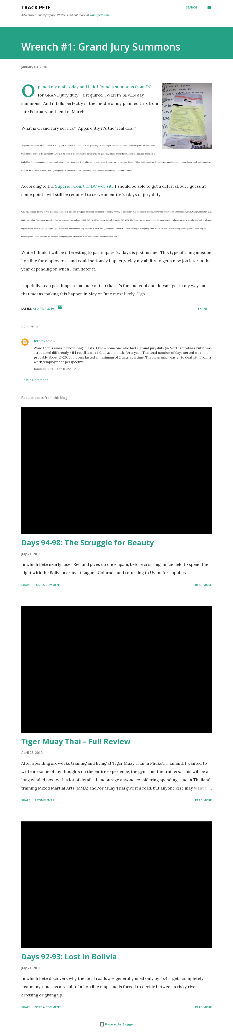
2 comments (44, 800)
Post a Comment (34, 380)
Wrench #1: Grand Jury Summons (100, 46)
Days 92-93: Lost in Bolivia (69, 956)
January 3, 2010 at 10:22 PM (55, 369)
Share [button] (202, 308)
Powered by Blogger (116, 1024)
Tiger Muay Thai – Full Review (75, 741)
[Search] (191, 7)
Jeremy (39, 341)
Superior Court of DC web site (84, 186)
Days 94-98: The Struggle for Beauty (87, 542)
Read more (203, 585)
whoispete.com (100, 15)
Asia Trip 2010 (43, 308)
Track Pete (36, 7)
